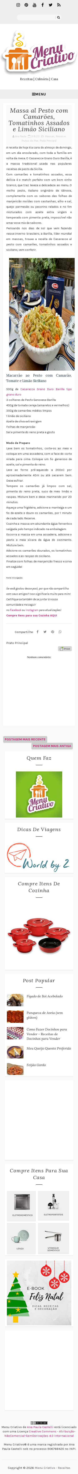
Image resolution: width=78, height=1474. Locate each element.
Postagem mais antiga (52, 746)
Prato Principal (48, 140)
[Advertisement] (39, 1120)
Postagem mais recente (25, 739)
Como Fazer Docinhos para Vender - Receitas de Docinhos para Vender (47, 1034)
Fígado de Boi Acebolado (45, 996)
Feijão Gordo (36, 1065)
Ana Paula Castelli (40, 1427)
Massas (49, 136)
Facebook (16, 610)
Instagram (32, 610)
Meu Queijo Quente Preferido (49, 1048)
